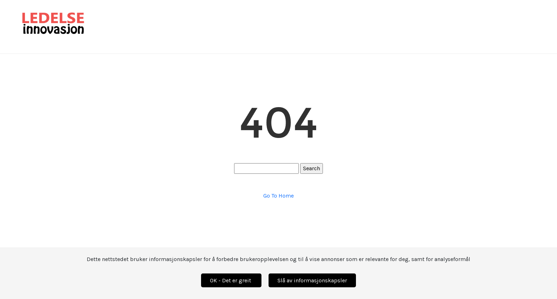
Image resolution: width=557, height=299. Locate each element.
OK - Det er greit (231, 280)
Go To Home (278, 195)
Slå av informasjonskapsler (312, 280)
